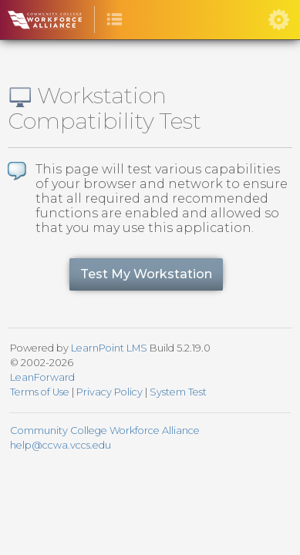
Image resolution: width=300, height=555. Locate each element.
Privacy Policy (109, 392)
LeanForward (42, 377)
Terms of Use (39, 392)
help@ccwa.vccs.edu (60, 445)
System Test (178, 392)
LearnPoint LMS (109, 348)
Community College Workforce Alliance (105, 430)
